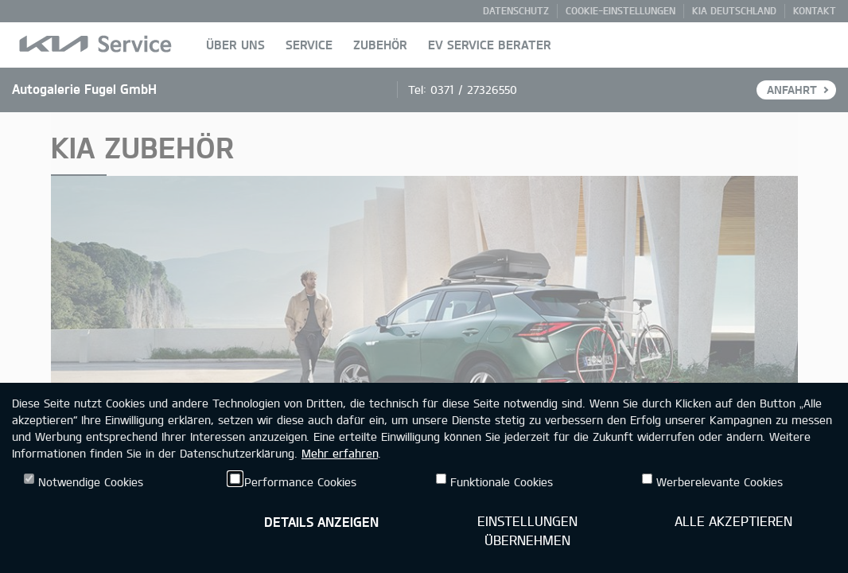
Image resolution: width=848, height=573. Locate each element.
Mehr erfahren (339, 453)
